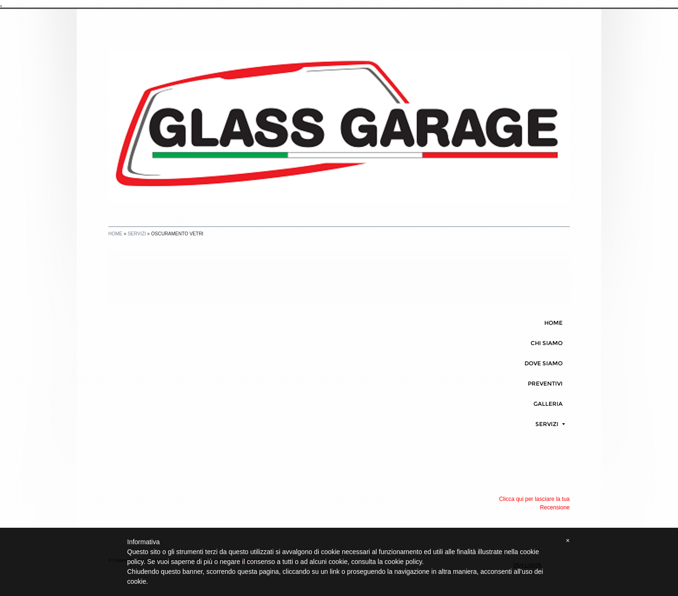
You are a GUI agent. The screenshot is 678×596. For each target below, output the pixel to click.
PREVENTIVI (545, 383)
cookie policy (403, 561)
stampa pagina (542, 264)
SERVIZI (137, 233)
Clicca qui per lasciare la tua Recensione (534, 503)
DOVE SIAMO (544, 363)
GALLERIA (548, 403)
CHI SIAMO (547, 342)
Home (115, 233)
